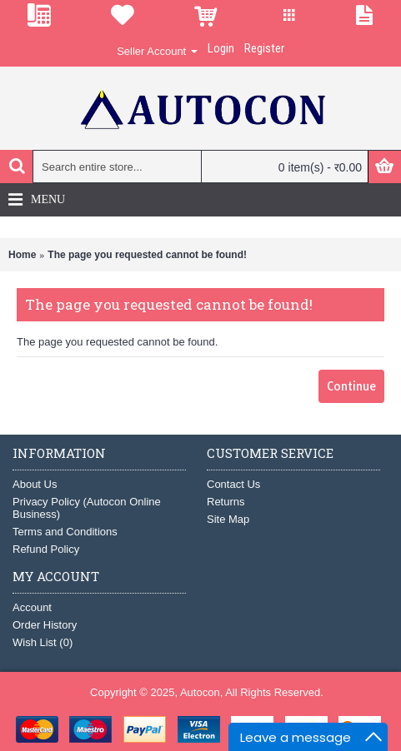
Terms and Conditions (65, 531)
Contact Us (233, 484)
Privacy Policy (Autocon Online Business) (87, 507)
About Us (35, 484)
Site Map (228, 519)
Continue (351, 386)
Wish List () (43, 642)
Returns (226, 501)
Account (32, 607)
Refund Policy (46, 549)
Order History (45, 625)
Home (22, 255)
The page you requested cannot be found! (147, 255)
